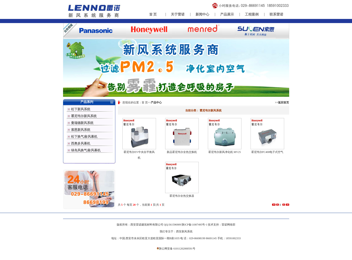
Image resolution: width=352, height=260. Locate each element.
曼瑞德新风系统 (82, 123)
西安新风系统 (184, 231)
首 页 (153, 14)
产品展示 (227, 14)
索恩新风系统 (80, 129)
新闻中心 (202, 14)
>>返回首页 (282, 102)
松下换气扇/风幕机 (84, 136)
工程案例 (252, 14)
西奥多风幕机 (80, 143)
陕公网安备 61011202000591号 (176, 248)
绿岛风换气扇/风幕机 (86, 150)
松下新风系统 (80, 109)
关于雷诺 (178, 14)
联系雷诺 (276, 14)
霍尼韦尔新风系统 (84, 116)
